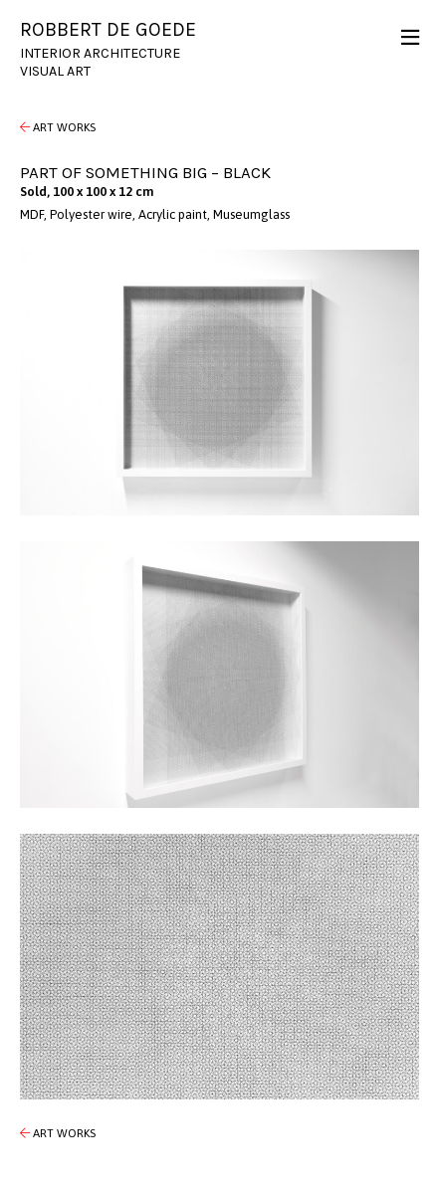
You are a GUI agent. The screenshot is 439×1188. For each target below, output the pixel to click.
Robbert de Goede (108, 29)
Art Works (58, 126)
